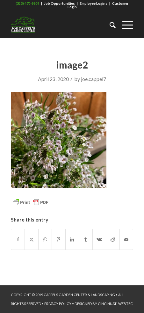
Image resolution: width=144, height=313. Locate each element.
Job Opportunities (59, 3)
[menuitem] (109, 25)
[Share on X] (31, 239)
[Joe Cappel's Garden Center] (60, 25)
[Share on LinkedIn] (72, 239)
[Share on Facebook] (18, 239)
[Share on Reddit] (112, 239)
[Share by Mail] (126, 239)
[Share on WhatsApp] (45, 239)
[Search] (109, 25)
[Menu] (124, 25)
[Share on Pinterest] (58, 239)
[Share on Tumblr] (85, 239)
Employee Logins (93, 3)
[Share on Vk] (99, 239)
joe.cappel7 (93, 79)
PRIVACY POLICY (57, 304)
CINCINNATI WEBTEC (115, 304)
